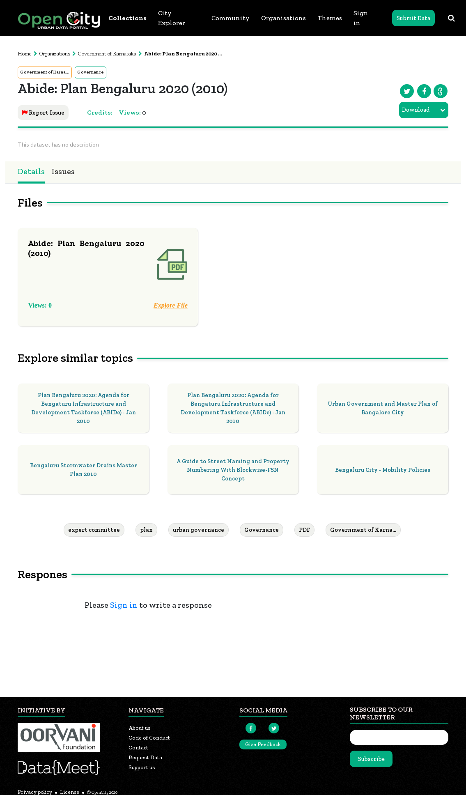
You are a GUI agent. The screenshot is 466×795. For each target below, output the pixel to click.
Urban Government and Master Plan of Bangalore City (383, 408)
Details (31, 171)
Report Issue (43, 112)
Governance (90, 72)
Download (415, 109)
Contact (138, 747)
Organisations (283, 18)
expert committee (94, 529)
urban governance (198, 529)
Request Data (145, 757)
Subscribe (371, 759)
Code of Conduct (149, 738)
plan (146, 529)
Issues (63, 171)
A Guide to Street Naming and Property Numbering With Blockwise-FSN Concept (233, 470)
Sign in (361, 18)
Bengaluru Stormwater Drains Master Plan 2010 (83, 470)
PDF (304, 529)
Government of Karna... (44, 72)
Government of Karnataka (107, 54)
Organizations (54, 54)
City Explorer (171, 18)
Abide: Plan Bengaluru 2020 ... (183, 54)
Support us (142, 767)
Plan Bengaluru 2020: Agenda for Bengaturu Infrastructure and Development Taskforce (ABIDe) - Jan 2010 (83, 408)
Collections (127, 18)
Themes (329, 18)
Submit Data (413, 18)
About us (140, 728)
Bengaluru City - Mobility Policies (382, 469)
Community (230, 18)
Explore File (171, 305)
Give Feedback (263, 744)
